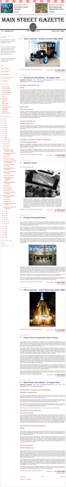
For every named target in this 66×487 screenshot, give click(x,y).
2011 (3, 228)
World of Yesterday (61, 211)
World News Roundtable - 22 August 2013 (42, 382)
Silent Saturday (62, 71)
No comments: (50, 155)
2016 (3, 131)
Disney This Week (6, 86)
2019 (3, 125)
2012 (3, 226)
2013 (3, 137)
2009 (3, 232)
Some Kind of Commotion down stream (41, 338)
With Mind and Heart (7, 189)
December (6, 139)
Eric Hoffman (5, 80)
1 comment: (51, 209)
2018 (3, 127)
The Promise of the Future (8, 175)
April (5, 217)
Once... (3, 96)
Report (3, 101)
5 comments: (51, 374)
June (5, 213)
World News (62, 156)
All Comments (5, 245)
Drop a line (6, 52)
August (5, 147)
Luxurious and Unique (8, 187)
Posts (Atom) (28, 479)
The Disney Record (6, 107)
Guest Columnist (5, 94)
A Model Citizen (6, 185)
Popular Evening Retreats (35, 218)
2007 (3, 237)
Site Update (4, 105)
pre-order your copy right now (26, 152)
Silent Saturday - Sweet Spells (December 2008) (44, 290)
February (6, 221)
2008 (3, 234)
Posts (4, 243)
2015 (3, 133)
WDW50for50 (5, 109)
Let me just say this (7, 201)
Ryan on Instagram (5, 74)
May (5, 215)
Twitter (2, 65)
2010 (3, 230)
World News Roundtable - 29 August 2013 (42, 78)
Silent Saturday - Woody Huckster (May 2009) (43, 39)
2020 (3, 123)
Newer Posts (22, 476)
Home (42, 476)
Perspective (62, 283)
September (6, 145)
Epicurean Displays (6, 88)
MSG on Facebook (5, 68)
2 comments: (51, 69)
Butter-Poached (6, 199)
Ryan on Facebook (5, 71)
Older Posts (62, 476)
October (5, 143)
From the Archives (6, 90)
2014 (3, 135)
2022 (3, 118)
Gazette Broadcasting (6, 92)
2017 (3, 129)
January (5, 223)
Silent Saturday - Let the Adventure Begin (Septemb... (8, 179)
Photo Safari (5, 99)
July (5, 211)
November (6, 141)
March (5, 219)
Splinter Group (30, 163)
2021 (3, 120)
